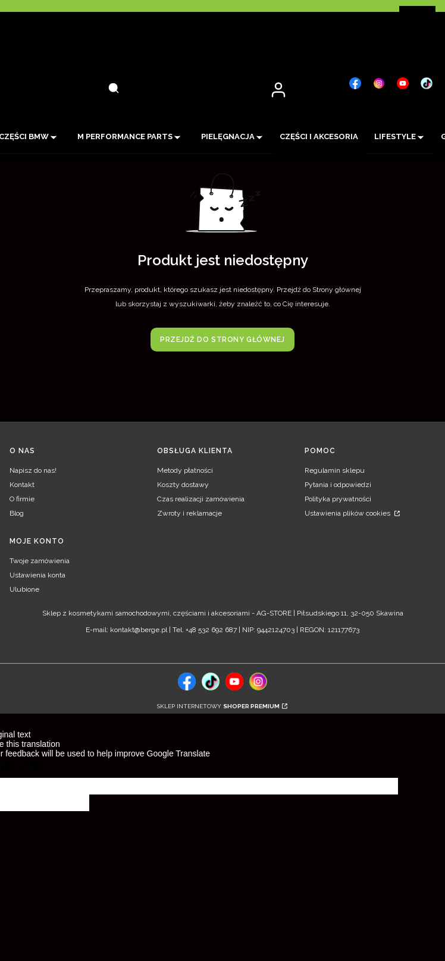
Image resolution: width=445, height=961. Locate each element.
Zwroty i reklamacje (189, 513)
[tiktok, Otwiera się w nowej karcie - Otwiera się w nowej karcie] (211, 681)
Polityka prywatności (338, 499)
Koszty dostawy (183, 484)
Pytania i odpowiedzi (338, 484)
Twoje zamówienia (40, 561)
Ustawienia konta (37, 575)
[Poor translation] (29, 768)
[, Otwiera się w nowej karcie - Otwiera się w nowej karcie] (355, 83)
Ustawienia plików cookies (348, 513)
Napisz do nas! (33, 470)
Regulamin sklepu (335, 470)
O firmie (22, 499)
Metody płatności (185, 470)
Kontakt (22, 484)
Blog (17, 513)
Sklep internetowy (218, 706)
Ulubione (24, 589)
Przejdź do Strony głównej (222, 339)
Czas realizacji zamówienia (201, 499)
